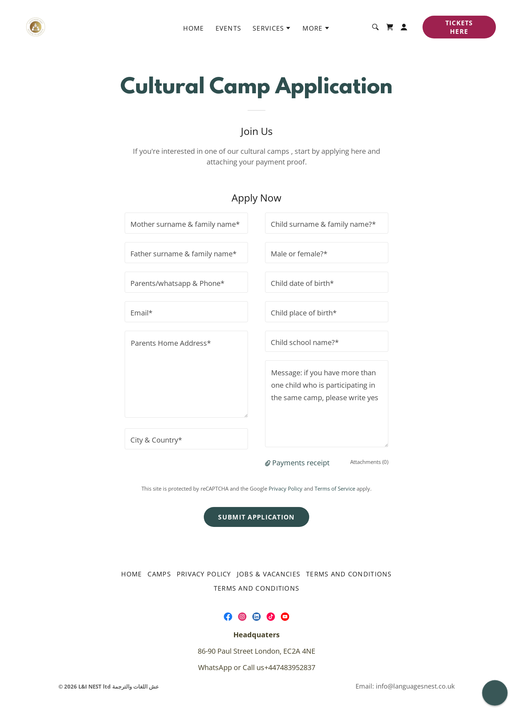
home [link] (193, 28)
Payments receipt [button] (301, 462)
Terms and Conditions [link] (349, 574)
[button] (272, 28)
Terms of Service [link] (335, 488)
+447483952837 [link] (289, 667)
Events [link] (229, 28)
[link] (35, 26)
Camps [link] (159, 574)
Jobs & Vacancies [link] (268, 574)
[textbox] (186, 223)
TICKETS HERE (459, 27)
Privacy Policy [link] (285, 488)
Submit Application (256, 517)
